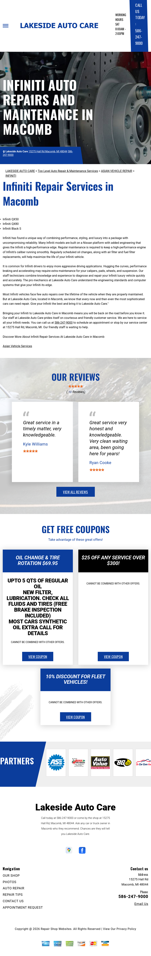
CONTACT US (13, 901)
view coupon (37, 656)
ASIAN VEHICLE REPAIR (116, 171)
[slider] (75, 386)
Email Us (141, 904)
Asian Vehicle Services (17, 346)
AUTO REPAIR (13, 888)
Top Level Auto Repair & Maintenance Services (68, 171)
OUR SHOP (11, 875)
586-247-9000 (138, 37)
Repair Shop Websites (56, 929)
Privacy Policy (126, 929)
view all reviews (75, 491)
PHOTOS (9, 882)
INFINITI (10, 176)
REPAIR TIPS (13, 895)
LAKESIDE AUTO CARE (20, 171)
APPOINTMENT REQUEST (23, 907)
